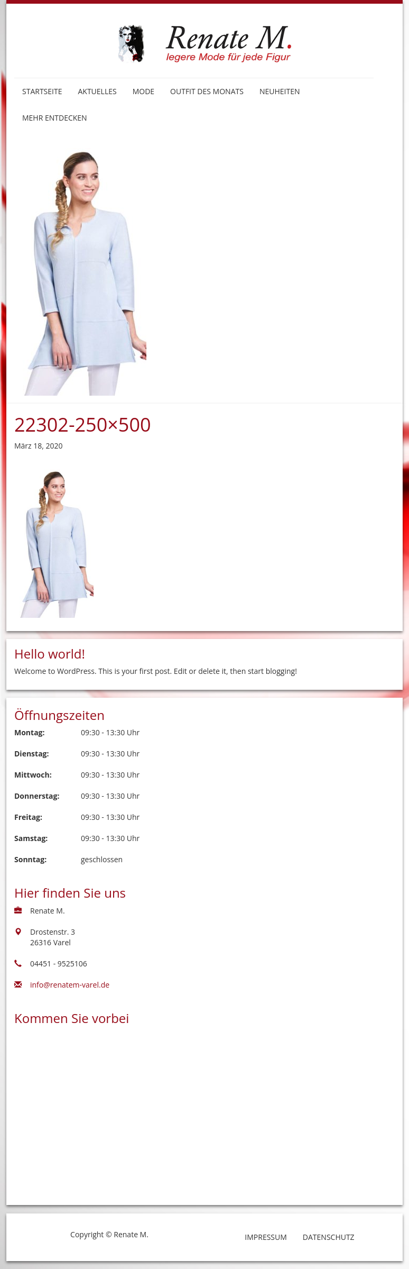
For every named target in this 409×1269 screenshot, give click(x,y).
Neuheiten (279, 91)
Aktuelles (97, 91)
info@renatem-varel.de (69, 985)
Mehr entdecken (54, 118)
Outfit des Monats (207, 91)
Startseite (42, 91)
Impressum (266, 1237)
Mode (143, 91)
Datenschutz (329, 1237)
